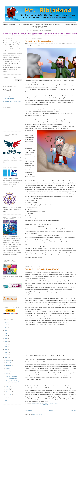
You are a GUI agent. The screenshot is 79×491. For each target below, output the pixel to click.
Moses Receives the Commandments (39, 41)
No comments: (54, 260)
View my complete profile (12, 101)
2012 (6, 357)
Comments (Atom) (37, 414)
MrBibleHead (9, 98)
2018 (6, 341)
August (8, 368)
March (8, 389)
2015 (6, 349)
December (9, 360)
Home (51, 410)
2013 (6, 355)
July (7, 371)
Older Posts (73, 410)
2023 (6, 327)
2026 (6, 322)
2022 (6, 330)
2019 (6, 338)
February (9, 392)
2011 (6, 398)
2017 (6, 344)
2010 (6, 400)
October (8, 365)
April (8, 386)
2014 (6, 352)
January (8, 394)
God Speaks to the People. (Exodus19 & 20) (42, 269)
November (9, 363)
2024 (6, 325)
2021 (6, 333)
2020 (6, 336)
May (7, 373)
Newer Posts (28, 410)
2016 (6, 347)
